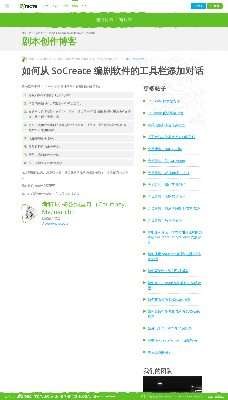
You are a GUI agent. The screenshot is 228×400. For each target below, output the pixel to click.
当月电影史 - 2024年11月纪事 (170, 328)
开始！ (198, 6)
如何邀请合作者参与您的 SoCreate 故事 (174, 314)
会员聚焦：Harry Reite (165, 148)
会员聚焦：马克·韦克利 (165, 220)
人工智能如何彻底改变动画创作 (171, 136)
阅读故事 (104, 20)
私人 (210, 396)
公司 (84, 6)
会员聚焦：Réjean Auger (166, 160)
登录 (214, 6)
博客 (75, 6)
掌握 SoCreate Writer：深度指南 (172, 340)
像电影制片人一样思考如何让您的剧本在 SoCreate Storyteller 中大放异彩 (175, 237)
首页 (45, 6)
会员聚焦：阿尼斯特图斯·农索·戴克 (174, 208)
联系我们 (219, 396)
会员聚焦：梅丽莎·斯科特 (167, 184)
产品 (55, 6)
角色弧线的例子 (159, 352)
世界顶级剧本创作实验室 (166, 124)
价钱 (65, 6)
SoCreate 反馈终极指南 (165, 112)
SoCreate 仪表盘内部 (164, 101)
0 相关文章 (137, 59)
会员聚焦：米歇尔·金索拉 (167, 196)
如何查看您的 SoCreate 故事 (169, 299)
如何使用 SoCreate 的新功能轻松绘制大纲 (174, 256)
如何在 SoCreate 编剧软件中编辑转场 (174, 285)
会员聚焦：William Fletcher (169, 172)
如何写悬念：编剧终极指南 (168, 270)
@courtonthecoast (55, 223)
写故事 (125, 20)
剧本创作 (41, 32)
